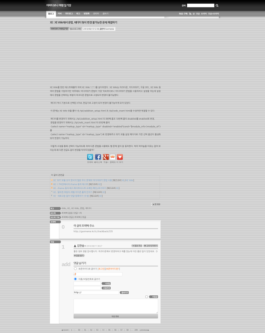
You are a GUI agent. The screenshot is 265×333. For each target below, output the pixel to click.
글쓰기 (105, 14)
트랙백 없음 (66, 213)
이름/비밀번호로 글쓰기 (89, 279)
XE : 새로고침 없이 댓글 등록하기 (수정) (71, 196)
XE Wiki (129, 180)
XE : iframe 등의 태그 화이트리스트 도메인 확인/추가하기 (79, 188)
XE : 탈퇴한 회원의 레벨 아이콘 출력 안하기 (72, 192)
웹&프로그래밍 (75, 29)
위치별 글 (69, 14)
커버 (59, 14)
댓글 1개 (78, 213)
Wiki (64, 208)
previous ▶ (144, 330)
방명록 (86, 14)
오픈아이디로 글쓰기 (87, 269)
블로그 (51, 14)
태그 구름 (78, 14)
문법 (82, 208)
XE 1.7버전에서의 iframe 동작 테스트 (70, 184)
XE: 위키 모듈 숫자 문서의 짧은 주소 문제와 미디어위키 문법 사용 (82, 180)
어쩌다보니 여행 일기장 (58, 5)
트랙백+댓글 (67, 217)
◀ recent (65, 330)
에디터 (88, 208)
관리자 (96, 14)
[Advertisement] (105, 60)
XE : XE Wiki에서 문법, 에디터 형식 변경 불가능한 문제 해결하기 (83, 22)
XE (123, 180)
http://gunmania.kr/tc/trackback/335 (93, 231)
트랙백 (77, 217)
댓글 (84, 217)
